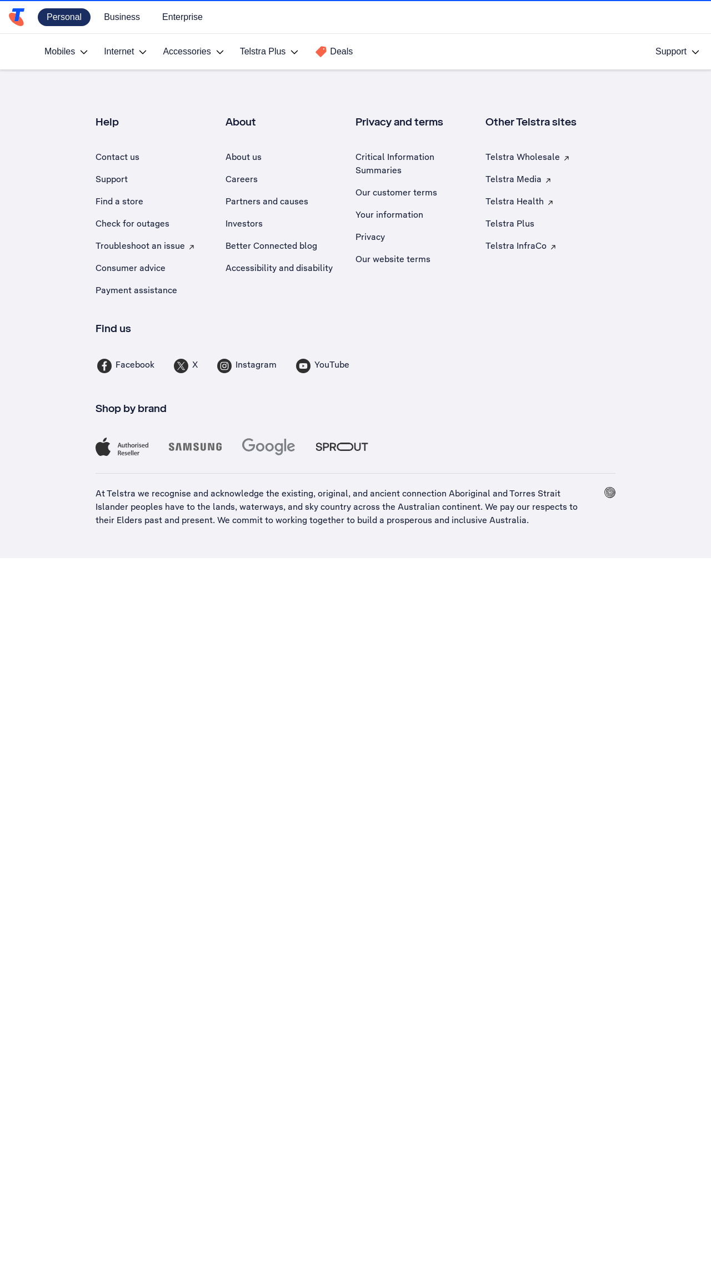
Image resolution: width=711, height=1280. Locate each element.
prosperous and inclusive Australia (457, 520)
